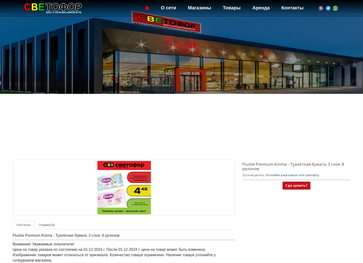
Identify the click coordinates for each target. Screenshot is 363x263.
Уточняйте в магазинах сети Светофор (292, 175)
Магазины (199, 7)
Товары (232, 7)
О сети (168, 7)
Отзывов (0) (46, 225)
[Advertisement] (181, 127)
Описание (23, 225)
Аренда (261, 7)
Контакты (292, 7)
